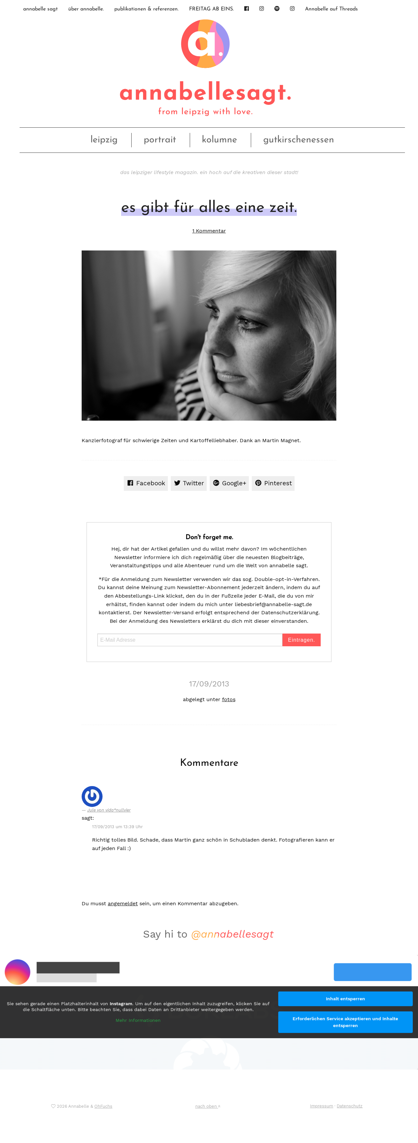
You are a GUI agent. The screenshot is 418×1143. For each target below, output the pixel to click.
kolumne (219, 140)
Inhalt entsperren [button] (345, 998)
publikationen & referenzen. (146, 9)
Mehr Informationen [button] (138, 1020)
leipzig (104, 140)
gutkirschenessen (298, 140)
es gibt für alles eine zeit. (209, 208)
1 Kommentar (209, 231)
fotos (228, 699)
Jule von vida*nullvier (109, 810)
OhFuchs (103, 1106)
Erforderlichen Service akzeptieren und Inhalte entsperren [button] (345, 1022)
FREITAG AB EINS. (211, 9)
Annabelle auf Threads (331, 9)
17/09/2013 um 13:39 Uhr (117, 826)
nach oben (207, 1106)
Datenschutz (349, 1105)
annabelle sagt (40, 9)
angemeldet (123, 903)
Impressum (321, 1105)
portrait (160, 140)
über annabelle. (86, 9)
